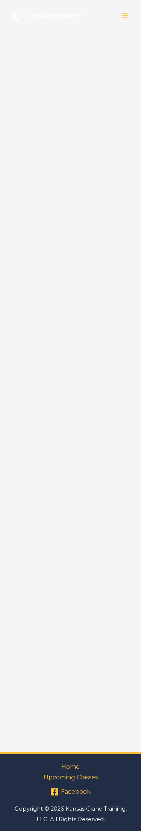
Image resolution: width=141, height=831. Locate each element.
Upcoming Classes (71, 777)
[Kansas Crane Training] (45, 15)
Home (70, 766)
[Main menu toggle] (125, 15)
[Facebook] (70, 792)
